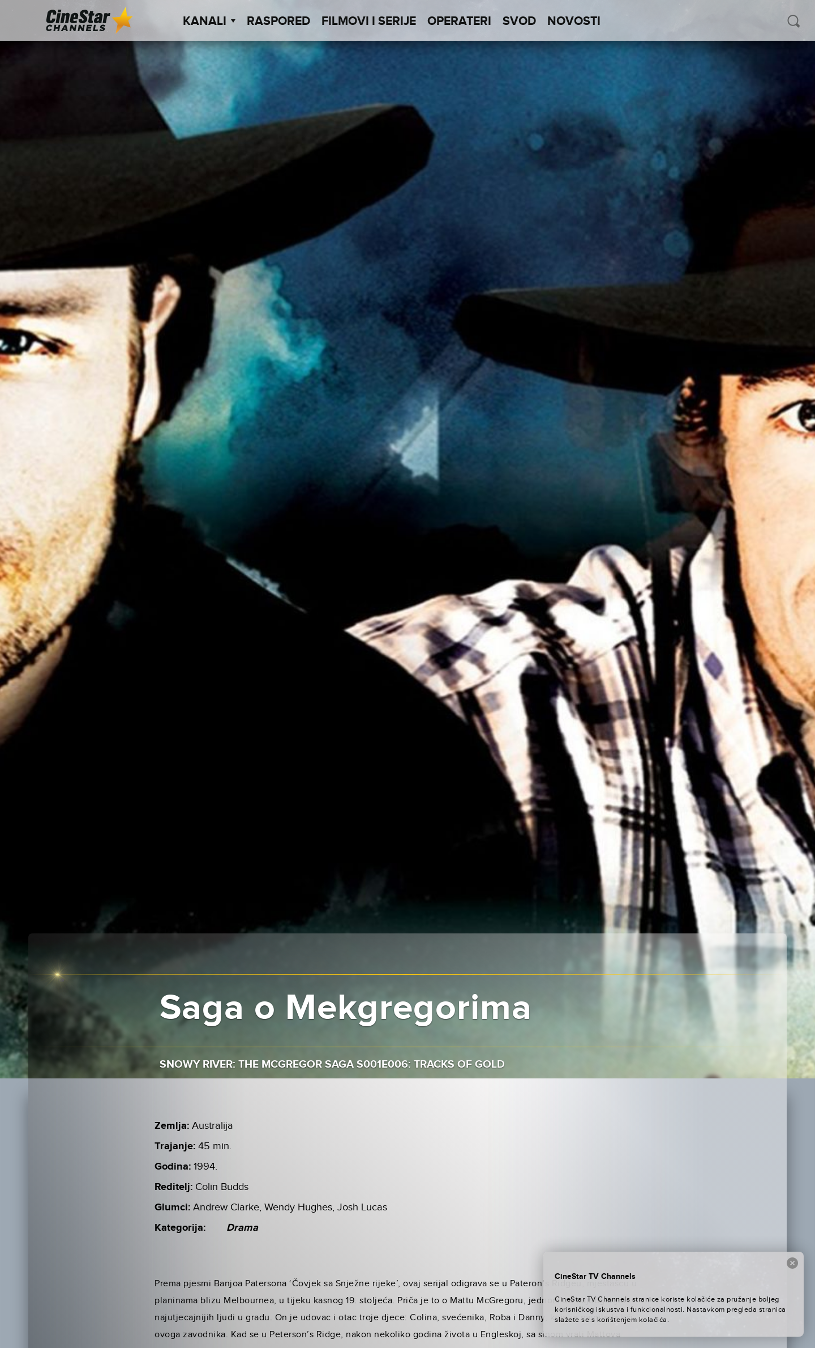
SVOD (519, 21)
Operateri (459, 21)
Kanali (209, 21)
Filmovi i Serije (368, 21)
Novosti (573, 21)
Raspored (278, 21)
